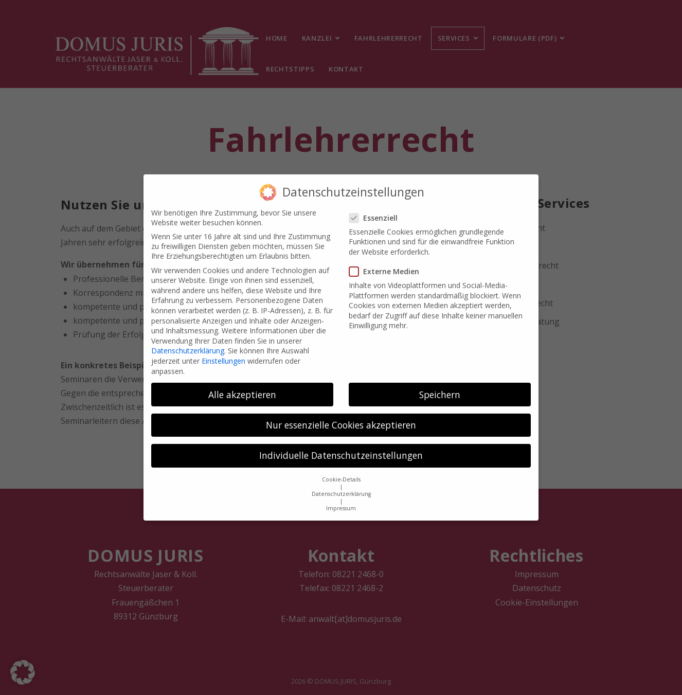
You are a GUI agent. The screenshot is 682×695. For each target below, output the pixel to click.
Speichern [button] (439, 388)
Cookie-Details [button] (341, 473)
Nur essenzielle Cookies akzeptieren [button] (341, 419)
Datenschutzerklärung (187, 345)
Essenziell (376, 212)
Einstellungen (223, 355)
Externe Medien (387, 266)
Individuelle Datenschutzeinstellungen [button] (341, 449)
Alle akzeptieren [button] (242, 388)
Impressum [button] (341, 502)
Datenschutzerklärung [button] (341, 488)
